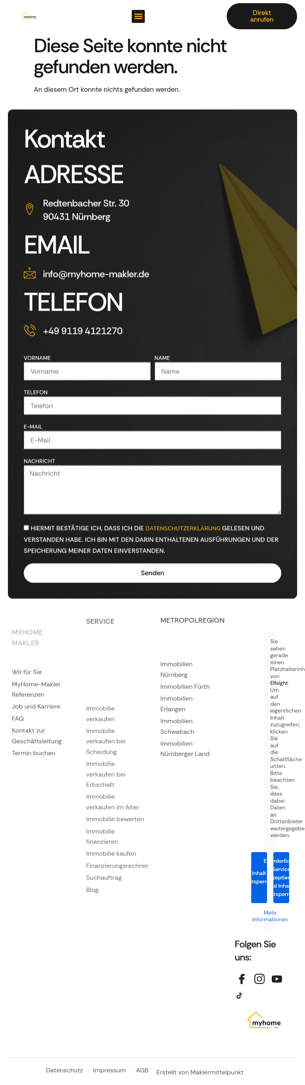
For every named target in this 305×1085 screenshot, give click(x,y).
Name (162, 415)
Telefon (36, 450)
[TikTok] (242, 996)
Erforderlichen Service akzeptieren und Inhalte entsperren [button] (281, 877)
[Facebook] (242, 980)
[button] (138, 16)
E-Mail (33, 484)
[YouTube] (278, 980)
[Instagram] (260, 980)
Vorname (37, 415)
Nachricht (39, 518)
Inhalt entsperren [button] (259, 877)
